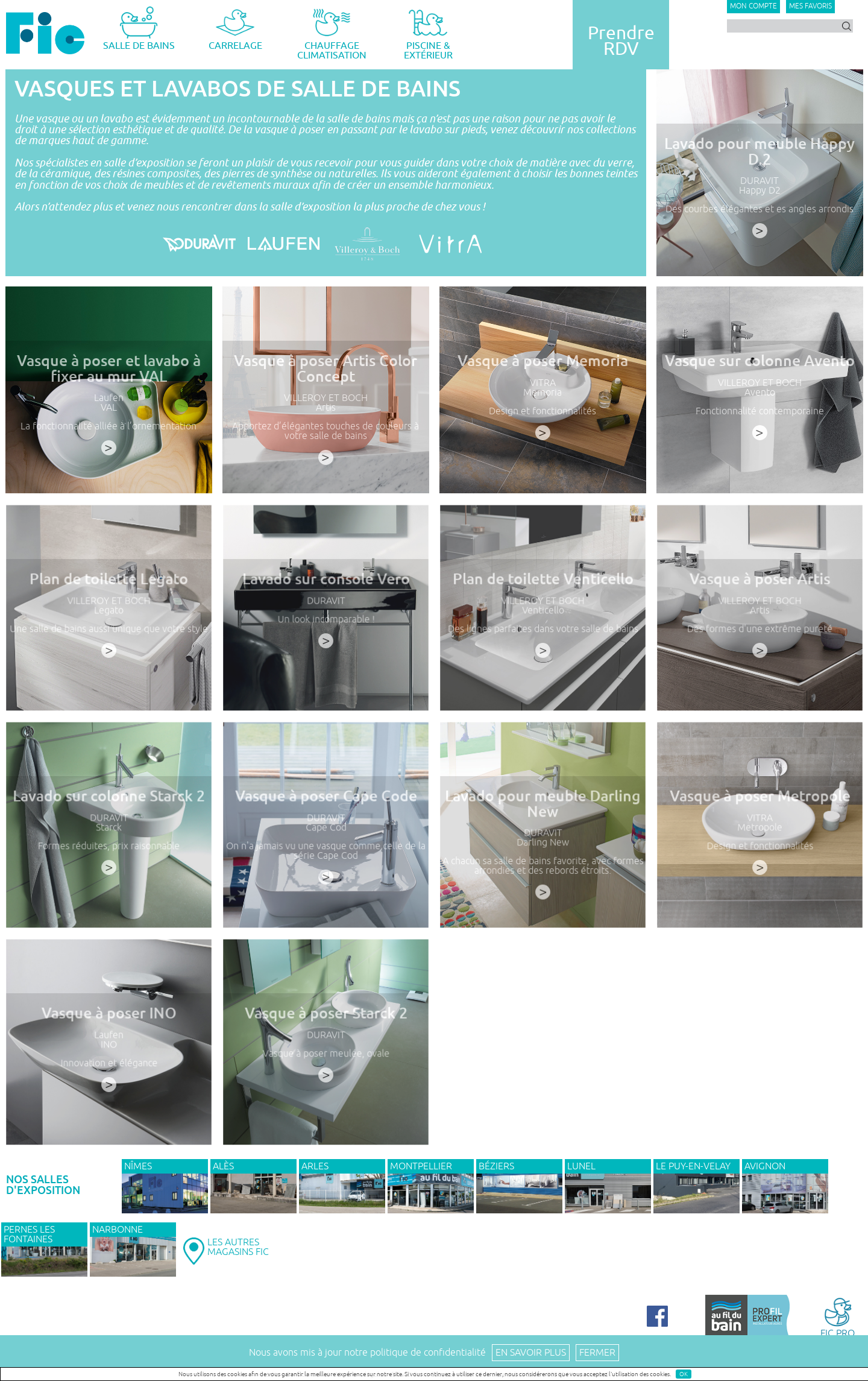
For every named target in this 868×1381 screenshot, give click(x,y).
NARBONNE (117, 1230)
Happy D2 (760, 191)
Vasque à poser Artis (760, 593)
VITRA (543, 383)
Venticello (542, 620)
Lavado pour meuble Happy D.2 (759, 151)
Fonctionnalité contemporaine (760, 411)
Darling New (543, 851)
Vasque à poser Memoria (543, 361)
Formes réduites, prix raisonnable (108, 854)
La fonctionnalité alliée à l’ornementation (108, 426)
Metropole (759, 837)
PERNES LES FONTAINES (29, 1234)
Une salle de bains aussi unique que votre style (108, 637)
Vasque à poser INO (108, 1027)
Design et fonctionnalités (542, 411)
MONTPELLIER (421, 1166)
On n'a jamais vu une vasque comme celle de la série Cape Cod (325, 859)
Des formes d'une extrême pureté (759, 637)
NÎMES (138, 1166)
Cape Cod (325, 837)
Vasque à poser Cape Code (326, 810)
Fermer (597, 1353)
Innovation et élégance (108, 1071)
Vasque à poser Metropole (759, 810)
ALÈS (223, 1166)
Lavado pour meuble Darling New (542, 817)
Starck (109, 837)
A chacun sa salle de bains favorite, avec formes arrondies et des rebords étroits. (542, 873)
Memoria (542, 393)
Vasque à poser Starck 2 (325, 1027)
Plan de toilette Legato (108, 593)
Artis (326, 408)
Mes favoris (810, 6)
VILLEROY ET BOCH (326, 398)
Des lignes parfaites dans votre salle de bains (542, 637)
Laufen (109, 398)
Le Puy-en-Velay (693, 1166)
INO (108, 1054)
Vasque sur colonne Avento (760, 361)
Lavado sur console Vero (325, 593)
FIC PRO (838, 1316)
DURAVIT (759, 181)
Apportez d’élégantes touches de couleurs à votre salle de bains (325, 431)
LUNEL (581, 1166)
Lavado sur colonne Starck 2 (108, 810)
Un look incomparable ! (325, 629)
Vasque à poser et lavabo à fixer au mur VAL (109, 368)
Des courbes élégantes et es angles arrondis (759, 209)
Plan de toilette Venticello (542, 593)
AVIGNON (764, 1166)
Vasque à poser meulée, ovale (325, 1063)
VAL (109, 408)
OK (683, 1374)
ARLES (315, 1166)
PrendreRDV (621, 41)
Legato (108, 620)
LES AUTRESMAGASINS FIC (238, 1247)
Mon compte (753, 6)
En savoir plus (530, 1353)
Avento (759, 393)
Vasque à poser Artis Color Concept (325, 368)
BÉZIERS (496, 1166)
